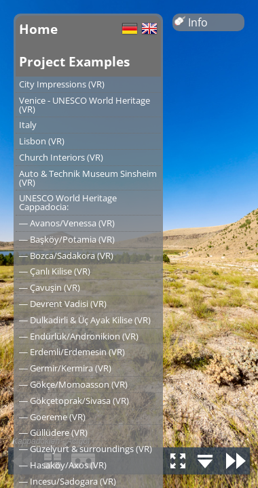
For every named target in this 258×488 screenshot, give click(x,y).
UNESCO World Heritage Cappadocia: (68, 202)
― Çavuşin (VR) (49, 287)
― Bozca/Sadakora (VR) (66, 255)
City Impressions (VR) (62, 84)
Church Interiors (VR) (61, 157)
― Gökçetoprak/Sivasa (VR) (74, 400)
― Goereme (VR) (52, 417)
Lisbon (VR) (41, 141)
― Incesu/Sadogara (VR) (67, 481)
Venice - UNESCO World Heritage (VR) (84, 104)
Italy (28, 125)
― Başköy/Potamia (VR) (67, 239)
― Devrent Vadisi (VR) (63, 304)
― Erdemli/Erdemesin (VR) (72, 352)
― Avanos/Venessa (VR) (67, 223)
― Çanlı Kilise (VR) (54, 271)
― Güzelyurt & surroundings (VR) (85, 449)
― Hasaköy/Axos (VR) (63, 465)
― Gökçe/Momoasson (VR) (73, 384)
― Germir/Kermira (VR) (65, 368)
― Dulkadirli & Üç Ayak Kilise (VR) (85, 320)
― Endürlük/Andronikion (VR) (79, 336)
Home (38, 29)
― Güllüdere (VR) (53, 432)
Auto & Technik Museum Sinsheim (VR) (88, 177)
